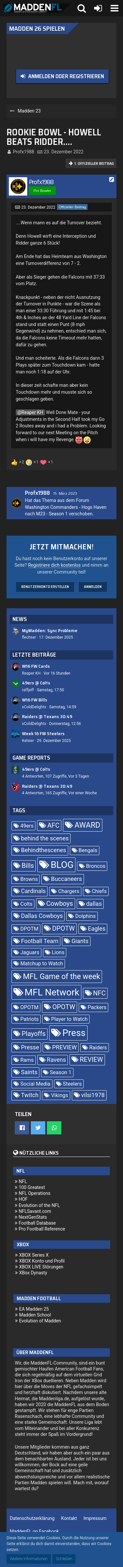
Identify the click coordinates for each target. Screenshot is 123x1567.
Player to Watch (69, 1019)
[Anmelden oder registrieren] (98, 8)
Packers (97, 1007)
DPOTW (63, 928)
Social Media (35, 1084)
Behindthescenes (43, 850)
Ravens (56, 1059)
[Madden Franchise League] (37, 8)
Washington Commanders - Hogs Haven (65, 507)
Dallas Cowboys (42, 915)
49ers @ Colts (36, 682)
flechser (29, 637)
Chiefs (99, 891)
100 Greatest (32, 1187)
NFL (23, 1181)
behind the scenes (45, 838)
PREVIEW (64, 1047)
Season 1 (61, 1072)
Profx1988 (23, 151)
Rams (27, 1060)
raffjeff (28, 690)
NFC (99, 993)
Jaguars (29, 952)
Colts (26, 904)
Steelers (72, 1084)
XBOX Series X (34, 1255)
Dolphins (85, 916)
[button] (114, 8)
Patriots (29, 1019)
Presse (30, 1047)
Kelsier (28, 740)
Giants (80, 941)
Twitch (29, 1095)
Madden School (35, 1314)
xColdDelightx (34, 707)
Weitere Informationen (29, 1559)
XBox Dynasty (33, 1272)
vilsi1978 (93, 1095)
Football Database (37, 1223)
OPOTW (63, 1007)
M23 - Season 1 (52, 513)
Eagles (96, 928)
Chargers (68, 891)
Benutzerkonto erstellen (45, 587)
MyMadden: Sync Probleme (49, 630)
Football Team (39, 941)
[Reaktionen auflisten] (32, 461)
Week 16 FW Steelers (43, 733)
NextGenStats (33, 1217)
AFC (53, 825)
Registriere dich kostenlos (54, 565)
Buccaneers (66, 878)
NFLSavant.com (35, 1211)
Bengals (88, 850)
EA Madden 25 (34, 1309)
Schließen (64, 1559)
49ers (26, 826)
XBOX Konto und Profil (42, 1261)
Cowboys (59, 903)
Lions (58, 952)
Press (74, 1032)
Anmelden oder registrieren (66, 76)
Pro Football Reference (42, 1228)
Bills (28, 866)
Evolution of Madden (40, 1320)
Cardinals (33, 890)
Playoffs (34, 1034)
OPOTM (29, 1007)
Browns (29, 879)
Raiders (98, 1047)
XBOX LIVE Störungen (41, 1266)
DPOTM (29, 929)
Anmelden (93, 587)
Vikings (59, 1095)
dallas (94, 903)
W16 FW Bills (34, 699)
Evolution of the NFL (39, 1205)
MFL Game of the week (61, 976)
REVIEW (91, 1059)
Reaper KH (32, 412)
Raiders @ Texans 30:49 (47, 716)
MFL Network (52, 992)
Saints (29, 1072)
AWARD (87, 825)
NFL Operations (35, 1193)
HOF (23, 1199)
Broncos (95, 866)
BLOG (62, 864)
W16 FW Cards (36, 666)
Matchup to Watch (41, 963)
